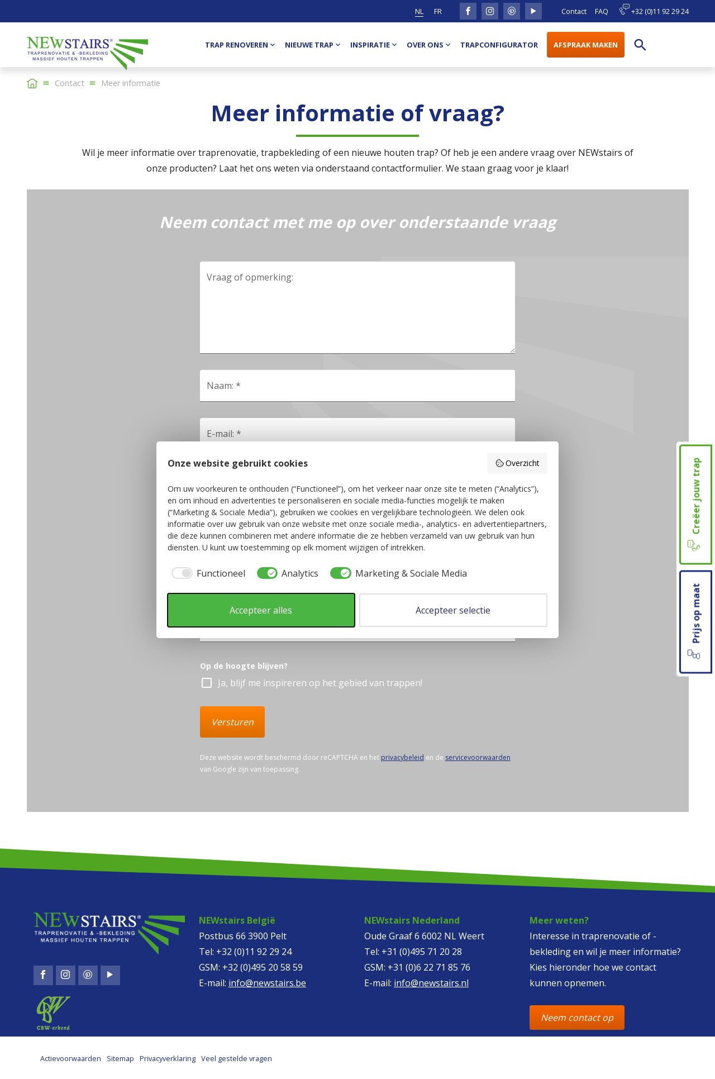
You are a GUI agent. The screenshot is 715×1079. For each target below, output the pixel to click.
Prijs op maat (695, 621)
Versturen (232, 722)
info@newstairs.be (267, 983)
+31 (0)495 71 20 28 (422, 951)
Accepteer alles (261, 610)
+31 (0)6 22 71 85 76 (429, 967)
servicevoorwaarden (478, 757)
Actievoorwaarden (70, 1058)
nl (419, 11)
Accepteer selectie (453, 610)
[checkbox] (206, 573)
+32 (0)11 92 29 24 (654, 10)
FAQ (601, 11)
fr (438, 11)
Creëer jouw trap (695, 504)
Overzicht (517, 463)
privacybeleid (402, 757)
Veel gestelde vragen (236, 1058)
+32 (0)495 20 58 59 (262, 967)
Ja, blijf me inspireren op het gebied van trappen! (320, 682)
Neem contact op (577, 1017)
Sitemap (120, 1058)
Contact (574, 11)
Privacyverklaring (168, 1058)
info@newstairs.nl (431, 983)
